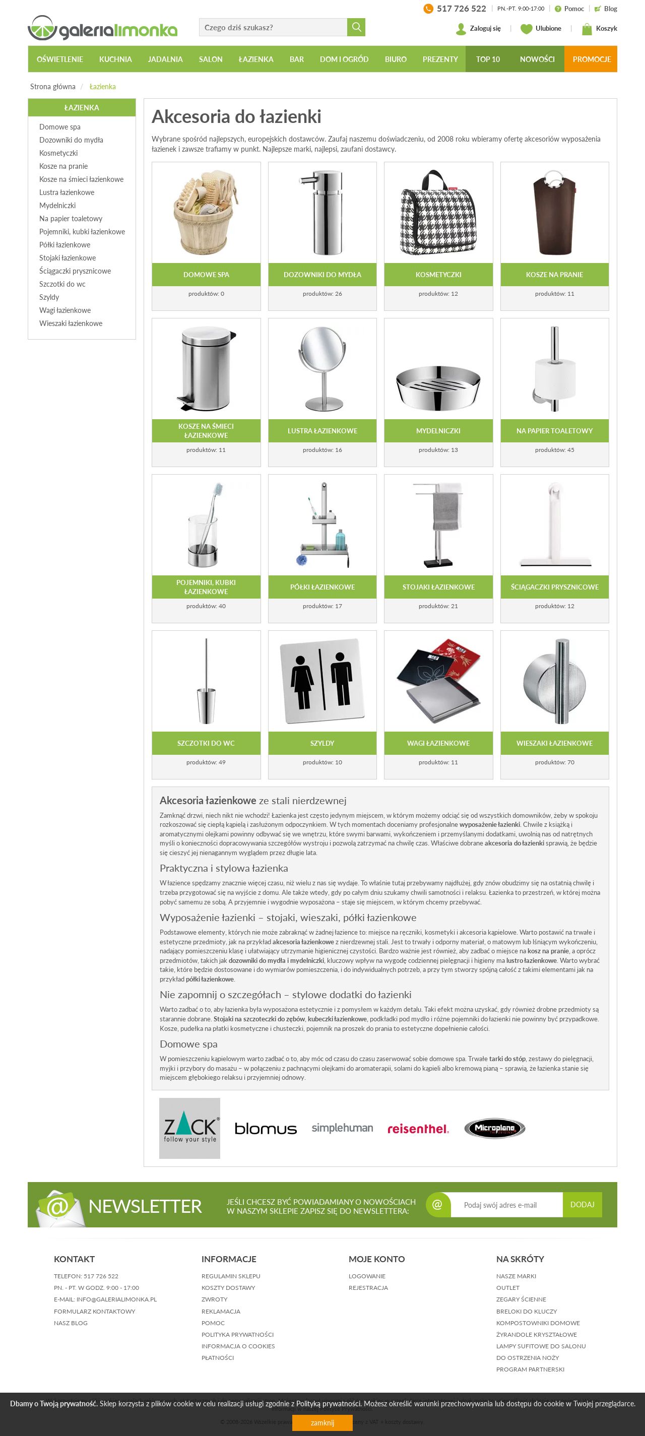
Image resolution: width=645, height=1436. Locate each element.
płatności (218, 1357)
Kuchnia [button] (115, 59)
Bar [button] (297, 59)
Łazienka (103, 86)
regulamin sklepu (231, 1276)
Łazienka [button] (256, 59)
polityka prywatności (238, 1334)
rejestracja (368, 1287)
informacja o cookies (238, 1346)
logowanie (367, 1276)
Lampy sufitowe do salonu (541, 1346)
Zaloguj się (478, 29)
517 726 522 (101, 1276)
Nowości (537, 59)
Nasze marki (516, 1276)
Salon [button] (211, 59)
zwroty (214, 1299)
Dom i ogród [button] (344, 59)
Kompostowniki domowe (538, 1323)
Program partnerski (530, 1369)
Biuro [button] (396, 59)
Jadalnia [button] (165, 59)
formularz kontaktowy (94, 1311)
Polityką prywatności (328, 1403)
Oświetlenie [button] (60, 59)
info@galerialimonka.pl (117, 1299)
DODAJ (582, 1204)
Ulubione (541, 29)
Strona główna (53, 86)
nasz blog (71, 1323)
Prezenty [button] (440, 59)
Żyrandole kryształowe (536, 1334)
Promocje (592, 59)
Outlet (508, 1287)
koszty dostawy (228, 1287)
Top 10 (488, 59)
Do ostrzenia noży (527, 1357)
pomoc (213, 1323)
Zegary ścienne (521, 1299)
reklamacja (221, 1311)
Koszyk (599, 29)
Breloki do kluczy (526, 1311)
